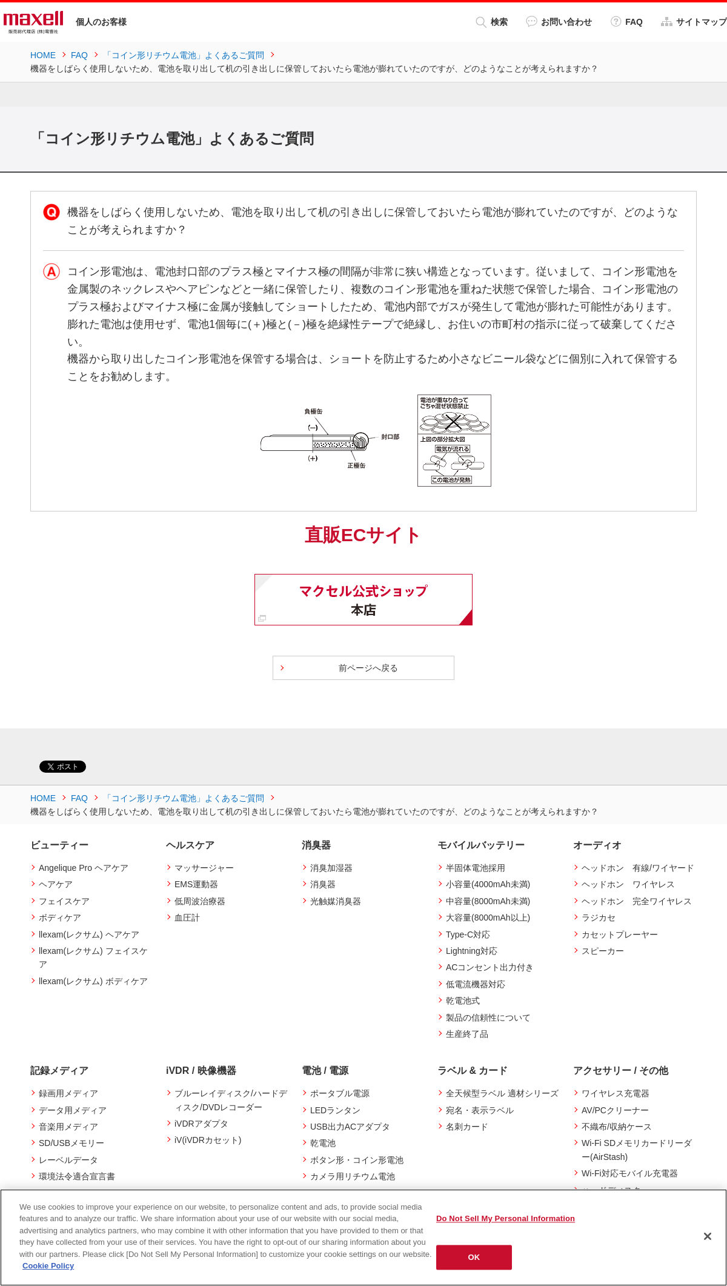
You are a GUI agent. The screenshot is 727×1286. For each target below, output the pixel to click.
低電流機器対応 (475, 984)
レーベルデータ (68, 1160)
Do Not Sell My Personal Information (505, 1218)
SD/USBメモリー (71, 1143)
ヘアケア (56, 884)
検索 (492, 22)
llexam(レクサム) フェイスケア (93, 957)
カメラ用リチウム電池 (352, 1176)
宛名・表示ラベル (480, 1110)
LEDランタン (335, 1110)
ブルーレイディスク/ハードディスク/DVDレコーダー (230, 1099)
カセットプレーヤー (620, 934)
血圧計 (187, 917)
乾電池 (323, 1143)
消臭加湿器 (331, 868)
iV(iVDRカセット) (207, 1140)
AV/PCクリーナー (615, 1110)
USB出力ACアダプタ (350, 1126)
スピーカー (603, 951)
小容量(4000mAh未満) (488, 884)
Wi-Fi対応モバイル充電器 (630, 1173)
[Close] (707, 1236)
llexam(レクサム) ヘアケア (89, 934)
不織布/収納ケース (617, 1126)
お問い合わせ (559, 21)
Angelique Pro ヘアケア (83, 868)
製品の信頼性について (488, 1017)
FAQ (626, 21)
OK (474, 1257)
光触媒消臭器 (335, 901)
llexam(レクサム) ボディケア (93, 981)
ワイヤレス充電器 (615, 1093)
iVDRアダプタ (201, 1123)
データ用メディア (73, 1110)
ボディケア (60, 917)
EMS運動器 (196, 884)
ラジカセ (599, 917)
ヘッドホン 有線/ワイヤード (638, 868)
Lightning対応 (471, 951)
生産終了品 (467, 1034)
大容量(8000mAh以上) (488, 917)
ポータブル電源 (340, 1093)
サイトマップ (694, 21)
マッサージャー (204, 868)
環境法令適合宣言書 (77, 1176)
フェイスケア (64, 901)
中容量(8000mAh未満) (488, 901)
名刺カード (467, 1126)
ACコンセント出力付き (490, 967)
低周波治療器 (199, 901)
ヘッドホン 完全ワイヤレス (637, 901)
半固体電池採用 (475, 868)
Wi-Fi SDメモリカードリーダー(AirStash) (637, 1149)
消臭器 (323, 884)
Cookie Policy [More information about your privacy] (48, 1265)
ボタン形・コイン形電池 (356, 1160)
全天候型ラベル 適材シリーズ (502, 1093)
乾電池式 (463, 1000)
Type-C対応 (468, 934)
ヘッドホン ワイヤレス (628, 884)
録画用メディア (68, 1093)
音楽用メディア (68, 1126)
